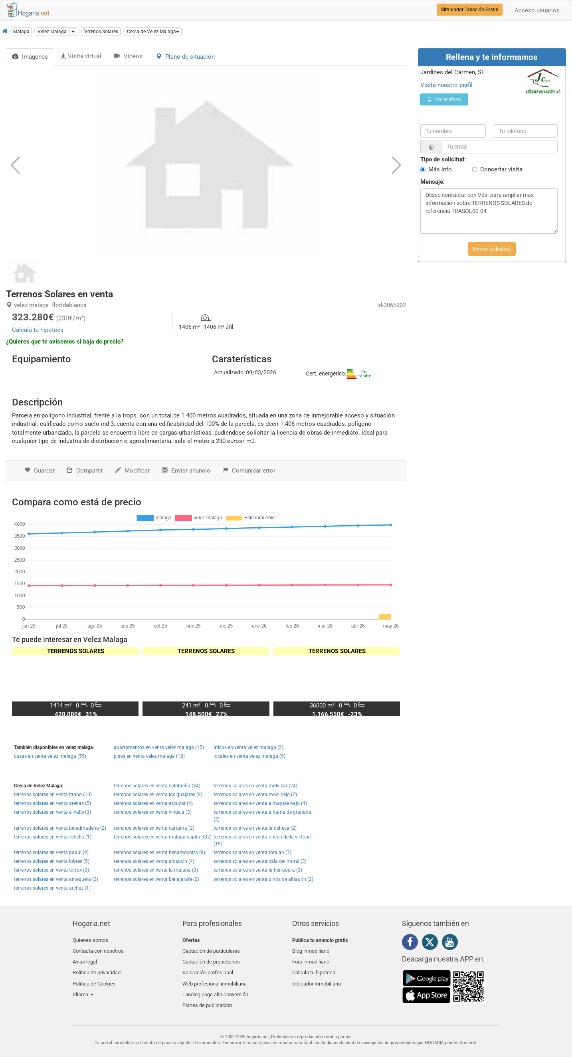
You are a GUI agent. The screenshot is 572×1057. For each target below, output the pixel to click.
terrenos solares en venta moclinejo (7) (255, 794)
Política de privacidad (97, 969)
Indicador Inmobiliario (316, 978)
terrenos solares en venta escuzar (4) (153, 803)
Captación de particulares (211, 950)
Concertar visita (501, 169)
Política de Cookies (94, 978)
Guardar (39, 470)
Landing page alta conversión (215, 987)
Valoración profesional (207, 969)
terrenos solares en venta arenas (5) (52, 803)
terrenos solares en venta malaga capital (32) (163, 837)
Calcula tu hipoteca (37, 330)
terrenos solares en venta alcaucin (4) (154, 861)
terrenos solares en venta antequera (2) (56, 879)
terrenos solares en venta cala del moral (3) (260, 861)
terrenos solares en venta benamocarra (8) (159, 852)
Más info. (440, 169)
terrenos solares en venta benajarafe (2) (156, 879)
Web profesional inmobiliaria (214, 978)
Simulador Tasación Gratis (469, 9)
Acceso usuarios (537, 10)
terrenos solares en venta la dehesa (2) (255, 828)
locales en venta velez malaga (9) (249, 756)
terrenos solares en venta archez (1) (52, 888)
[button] (153, 31)
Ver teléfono (444, 99)
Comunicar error (248, 470)
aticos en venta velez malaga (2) (248, 747)
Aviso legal (85, 959)
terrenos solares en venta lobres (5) (51, 861)
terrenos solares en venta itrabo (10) (53, 794)
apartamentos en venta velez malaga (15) (159, 747)
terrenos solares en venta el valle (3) (52, 812)
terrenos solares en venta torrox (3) (51, 870)
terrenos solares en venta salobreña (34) (157, 786)
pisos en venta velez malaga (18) (149, 756)
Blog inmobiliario (310, 950)
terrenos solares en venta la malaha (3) (156, 870)
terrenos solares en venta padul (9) (51, 852)
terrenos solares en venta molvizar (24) (255, 786)
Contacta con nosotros (98, 950)
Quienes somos (90, 940)
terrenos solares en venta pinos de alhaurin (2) (263, 879)
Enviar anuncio (186, 470)
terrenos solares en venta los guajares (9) (158, 794)
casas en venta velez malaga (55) (50, 756)
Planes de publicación (207, 996)
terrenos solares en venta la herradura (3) (258, 870)
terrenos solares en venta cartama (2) (154, 828)
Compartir (85, 470)
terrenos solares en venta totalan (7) (252, 852)
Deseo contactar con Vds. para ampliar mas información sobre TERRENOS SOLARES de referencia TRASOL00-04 (489, 211)
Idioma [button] (83, 987)
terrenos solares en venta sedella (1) (52, 837)
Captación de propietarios (211, 959)
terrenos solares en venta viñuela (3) (153, 812)
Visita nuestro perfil (446, 85)
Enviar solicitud (492, 249)
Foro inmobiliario (310, 959)
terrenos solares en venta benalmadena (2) (60, 828)
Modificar (132, 470)
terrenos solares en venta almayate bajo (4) (260, 803)
